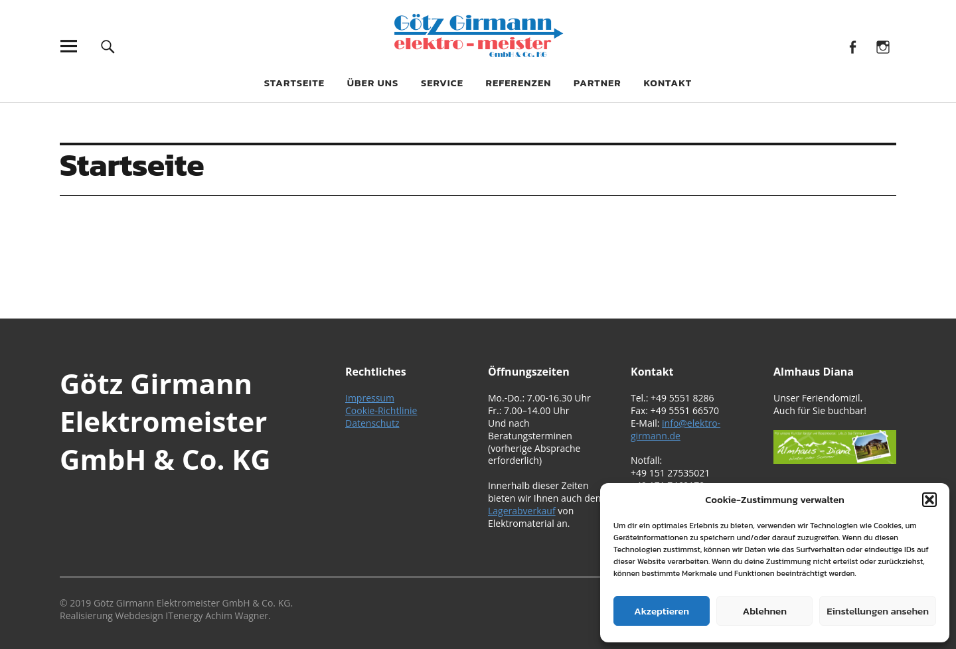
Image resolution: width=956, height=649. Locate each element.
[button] (929, 499)
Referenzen (519, 82)
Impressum (369, 398)
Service (442, 82)
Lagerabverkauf (522, 510)
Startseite (294, 82)
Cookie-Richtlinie (381, 410)
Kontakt (667, 82)
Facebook (853, 46)
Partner (597, 82)
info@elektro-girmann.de (675, 429)
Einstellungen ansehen (878, 610)
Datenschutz (372, 423)
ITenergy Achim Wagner (216, 615)
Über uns (373, 82)
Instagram (883, 46)
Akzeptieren (661, 610)
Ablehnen (765, 610)
